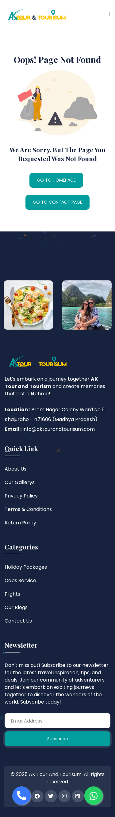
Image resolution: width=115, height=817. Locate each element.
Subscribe (57, 739)
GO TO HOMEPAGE (56, 180)
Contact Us (18, 620)
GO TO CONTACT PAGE (57, 202)
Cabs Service (20, 580)
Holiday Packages (26, 567)
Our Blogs (16, 607)
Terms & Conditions (28, 509)
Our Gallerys (20, 482)
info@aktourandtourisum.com (59, 429)
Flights (12, 593)
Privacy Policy (21, 495)
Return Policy (20, 522)
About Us (15, 468)
